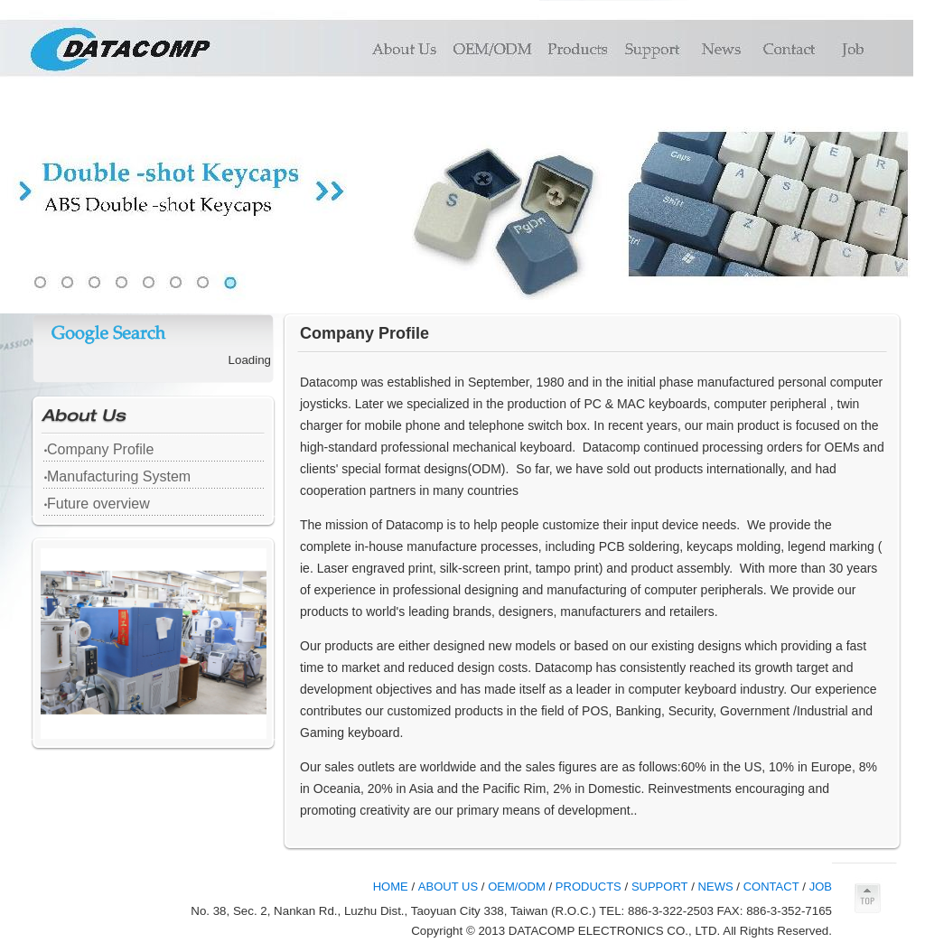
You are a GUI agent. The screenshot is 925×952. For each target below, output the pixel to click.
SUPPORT (659, 886)
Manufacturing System (119, 476)
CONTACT (771, 886)
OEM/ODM (517, 886)
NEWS (715, 886)
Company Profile (100, 449)
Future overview (98, 503)
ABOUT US (448, 886)
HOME (390, 886)
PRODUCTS (588, 886)
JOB (820, 886)
